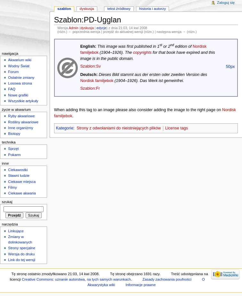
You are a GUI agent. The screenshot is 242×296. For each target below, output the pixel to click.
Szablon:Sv (90, 66)
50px (230, 66)
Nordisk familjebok (97, 80)
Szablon (64, 9)
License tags (176, 128)
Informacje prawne (140, 285)
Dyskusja (87, 9)
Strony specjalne (21, 248)
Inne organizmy (20, 128)
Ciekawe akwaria (22, 193)
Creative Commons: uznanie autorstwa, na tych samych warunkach (76, 279)
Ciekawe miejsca (22, 182)
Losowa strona (20, 83)
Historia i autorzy (152, 9)
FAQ (11, 89)
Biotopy (14, 134)
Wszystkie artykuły (23, 101)
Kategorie (64, 128)
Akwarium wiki (19, 60)
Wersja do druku (21, 254)
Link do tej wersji (21, 260)
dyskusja (86, 28)
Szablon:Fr (90, 88)
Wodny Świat (18, 66)
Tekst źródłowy (119, 9)
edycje (102, 28)
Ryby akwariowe (21, 116)
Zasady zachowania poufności (166, 279)
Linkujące (15, 231)
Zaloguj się (226, 2)
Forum (13, 72)
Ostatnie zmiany (21, 77)
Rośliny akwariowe (23, 122)
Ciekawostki (18, 170)
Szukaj (7, 202)
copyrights (142, 52)
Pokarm (14, 155)
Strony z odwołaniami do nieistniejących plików (119, 128)
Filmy (12, 187)
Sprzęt (13, 149)
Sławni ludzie (18, 175)
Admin (73, 28)
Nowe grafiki (18, 95)
